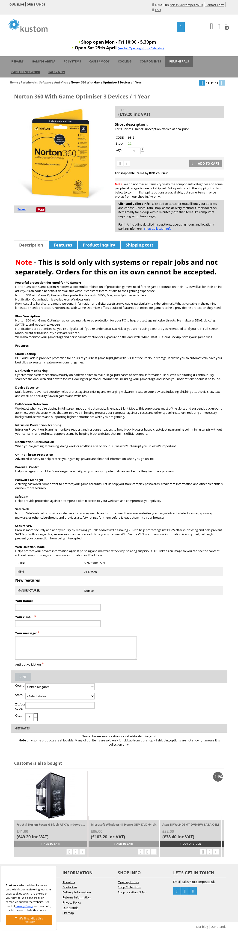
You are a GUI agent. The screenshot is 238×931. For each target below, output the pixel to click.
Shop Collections (129, 887)
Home (14, 82)
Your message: (26, 633)
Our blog (16, 4)
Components (150, 61)
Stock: (120, 143)
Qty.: (119, 150)
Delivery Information (76, 892)
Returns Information (76, 897)
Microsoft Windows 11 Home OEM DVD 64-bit (124, 824)
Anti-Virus (61, 82)
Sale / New (56, 72)
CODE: (120, 137)
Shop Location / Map (132, 892)
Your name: (24, 601)
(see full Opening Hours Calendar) (141, 48)
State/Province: (20, 695)
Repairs (17, 61)
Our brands (36, 4)
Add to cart (205, 163)
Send (23, 677)
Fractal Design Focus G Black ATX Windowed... (51, 824)
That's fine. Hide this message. (29, 919)
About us (68, 882)
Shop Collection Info (158, 228)
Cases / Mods (99, 61)
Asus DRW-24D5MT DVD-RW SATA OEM (190, 824)
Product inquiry (99, 245)
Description (31, 245)
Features (63, 245)
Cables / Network (25, 72)
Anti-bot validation (28, 664)
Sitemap (68, 913)
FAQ (156, 10)
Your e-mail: (24, 617)
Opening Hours (128, 882)
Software (45, 82)
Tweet (22, 209)
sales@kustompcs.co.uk (186, 5)
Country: (20, 685)
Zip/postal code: (20, 706)
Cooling (124, 61)
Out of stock (190, 843)
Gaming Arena (43, 61)
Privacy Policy (71, 902)
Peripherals (179, 61)
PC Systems (72, 61)
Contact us (69, 887)
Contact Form (214, 5)
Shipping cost (139, 245)
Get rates (22, 728)
